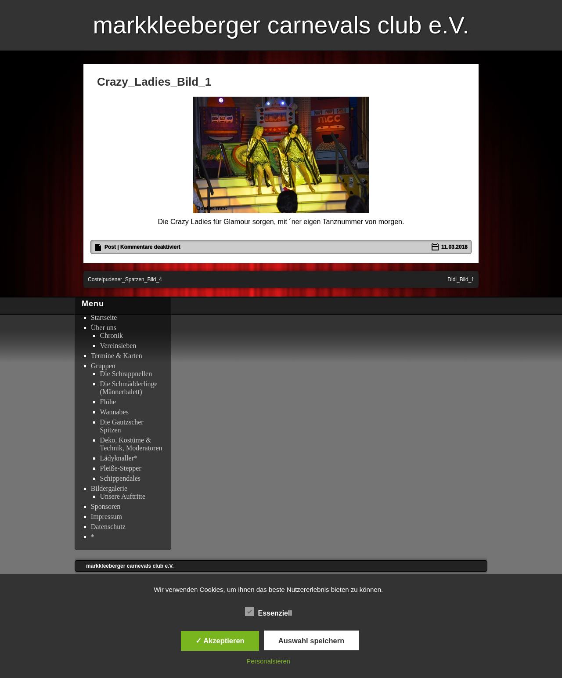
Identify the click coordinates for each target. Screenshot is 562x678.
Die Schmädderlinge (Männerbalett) (129, 387)
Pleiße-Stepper (120, 468)
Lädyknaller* (118, 458)
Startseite (104, 317)
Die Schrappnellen (126, 373)
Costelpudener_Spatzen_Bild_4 (125, 279)
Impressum (106, 516)
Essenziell (268, 612)
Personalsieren (268, 661)
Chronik (111, 335)
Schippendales (120, 478)
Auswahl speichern (311, 641)
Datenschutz (108, 526)
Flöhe (108, 402)
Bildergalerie (109, 488)
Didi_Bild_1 (460, 279)
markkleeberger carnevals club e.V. (281, 25)
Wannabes (114, 412)
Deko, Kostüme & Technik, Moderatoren (131, 444)
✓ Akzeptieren (220, 641)
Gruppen (103, 366)
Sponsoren (106, 506)
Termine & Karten (116, 355)
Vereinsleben (118, 345)
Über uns (103, 327)
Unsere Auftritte (123, 496)
